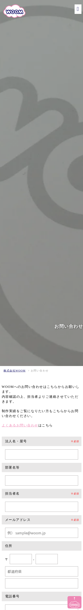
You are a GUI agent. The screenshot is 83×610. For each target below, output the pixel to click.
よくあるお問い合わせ (20, 425)
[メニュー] (78, 9)
